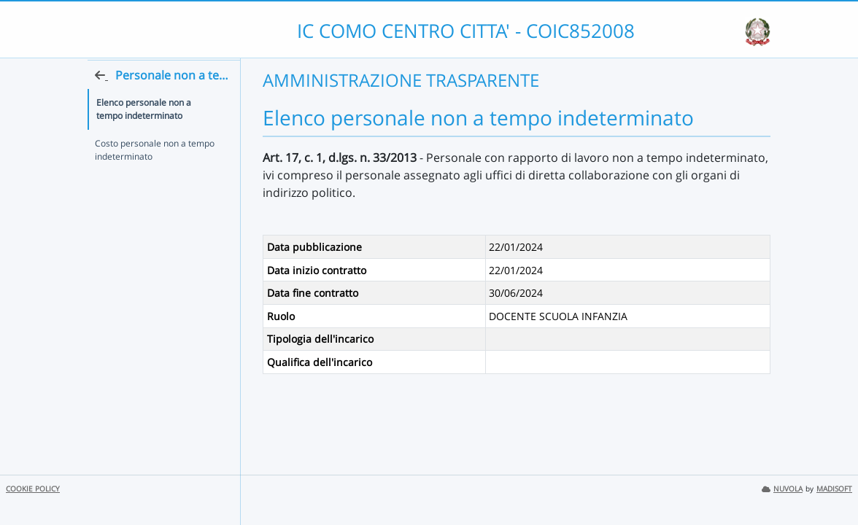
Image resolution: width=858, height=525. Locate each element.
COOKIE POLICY (33, 489)
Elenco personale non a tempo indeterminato (158, 136)
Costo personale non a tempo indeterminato (154, 177)
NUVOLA (782, 489)
